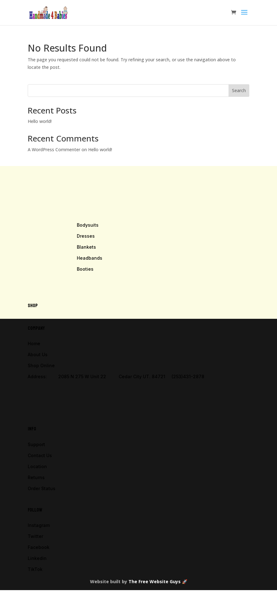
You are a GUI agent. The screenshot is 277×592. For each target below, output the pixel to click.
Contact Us (40, 455)
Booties (85, 269)
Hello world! (40, 121)
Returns (36, 477)
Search (239, 90)
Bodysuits (88, 225)
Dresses (86, 236)
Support (36, 444)
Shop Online (41, 365)
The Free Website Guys (154, 581)
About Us (38, 354)
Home (34, 343)
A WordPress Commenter (54, 149)
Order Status (41, 488)
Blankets (86, 247)
